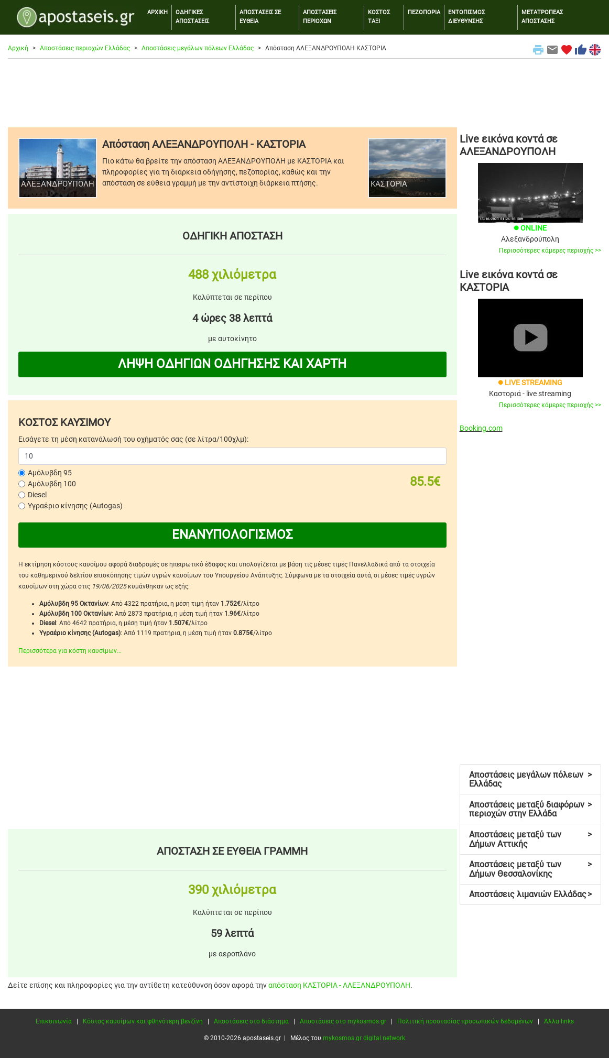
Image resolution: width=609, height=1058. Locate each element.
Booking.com (481, 428)
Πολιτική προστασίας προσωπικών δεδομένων (465, 1021)
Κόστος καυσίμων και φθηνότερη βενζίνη (143, 1021)
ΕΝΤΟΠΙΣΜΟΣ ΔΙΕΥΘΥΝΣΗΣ (466, 17)
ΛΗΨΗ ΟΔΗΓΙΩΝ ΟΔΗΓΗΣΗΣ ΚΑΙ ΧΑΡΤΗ (232, 363)
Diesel (37, 494)
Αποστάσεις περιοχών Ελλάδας (85, 48)
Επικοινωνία (54, 1021)
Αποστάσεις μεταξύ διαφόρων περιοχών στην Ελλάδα (530, 809)
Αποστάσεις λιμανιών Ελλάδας (530, 894)
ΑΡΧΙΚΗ (157, 12)
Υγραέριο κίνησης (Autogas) (75, 505)
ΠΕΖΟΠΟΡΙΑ (424, 12)
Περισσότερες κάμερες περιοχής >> (550, 250)
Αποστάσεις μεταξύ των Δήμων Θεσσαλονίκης (530, 869)
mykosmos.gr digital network (364, 1038)
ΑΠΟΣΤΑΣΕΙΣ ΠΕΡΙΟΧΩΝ (319, 17)
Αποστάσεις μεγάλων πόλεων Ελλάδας (198, 48)
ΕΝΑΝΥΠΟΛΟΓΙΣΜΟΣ (232, 534)
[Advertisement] (304, 92)
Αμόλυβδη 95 (50, 472)
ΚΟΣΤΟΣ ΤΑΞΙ (379, 17)
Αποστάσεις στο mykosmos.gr (343, 1021)
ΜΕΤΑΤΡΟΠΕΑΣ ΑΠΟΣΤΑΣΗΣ (542, 17)
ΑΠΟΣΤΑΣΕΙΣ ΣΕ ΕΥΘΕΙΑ (260, 17)
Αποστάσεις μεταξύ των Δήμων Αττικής (530, 839)
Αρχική (18, 48)
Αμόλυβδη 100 (52, 483)
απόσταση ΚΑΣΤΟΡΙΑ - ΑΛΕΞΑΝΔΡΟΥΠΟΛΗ (339, 985)
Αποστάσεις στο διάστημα (251, 1021)
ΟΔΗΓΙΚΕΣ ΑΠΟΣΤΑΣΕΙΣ (192, 17)
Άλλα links (559, 1021)
